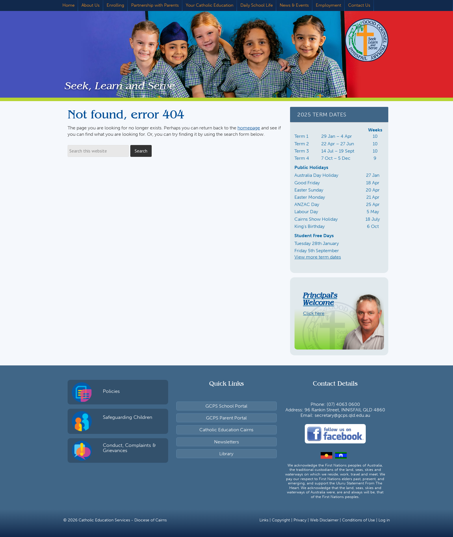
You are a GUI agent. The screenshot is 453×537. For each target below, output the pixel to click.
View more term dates (317, 257)
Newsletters (226, 442)
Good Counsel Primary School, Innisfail (358, 40)
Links (263, 520)
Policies (111, 391)
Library (226, 453)
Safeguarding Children (127, 417)
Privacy (300, 520)
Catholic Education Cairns (226, 429)
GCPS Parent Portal (226, 418)
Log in (384, 520)
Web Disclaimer (324, 520)
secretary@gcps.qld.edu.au (342, 415)
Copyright (281, 520)
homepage (248, 128)
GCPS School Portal (226, 406)
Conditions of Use (358, 520)
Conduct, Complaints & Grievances (129, 448)
